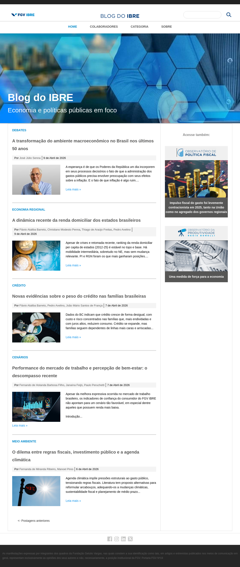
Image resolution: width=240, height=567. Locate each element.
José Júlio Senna (30, 158)
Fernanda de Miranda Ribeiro (37, 469)
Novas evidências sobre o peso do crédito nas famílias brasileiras (79, 296)
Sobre (166, 26)
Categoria (139, 26)
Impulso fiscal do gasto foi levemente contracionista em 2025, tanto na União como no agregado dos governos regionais (196, 207)
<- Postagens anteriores (34, 520)
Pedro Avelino (122, 229)
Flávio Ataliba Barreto (32, 229)
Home (72, 26)
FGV (119, 2)
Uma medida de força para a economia (196, 276)
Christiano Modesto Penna (63, 229)
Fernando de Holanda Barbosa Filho (41, 385)
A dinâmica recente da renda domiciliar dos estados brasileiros (76, 220)
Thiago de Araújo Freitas (97, 229)
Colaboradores (104, 26)
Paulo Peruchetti (94, 385)
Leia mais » (73, 189)
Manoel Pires (65, 469)
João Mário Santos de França (84, 305)
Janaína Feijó (74, 385)
